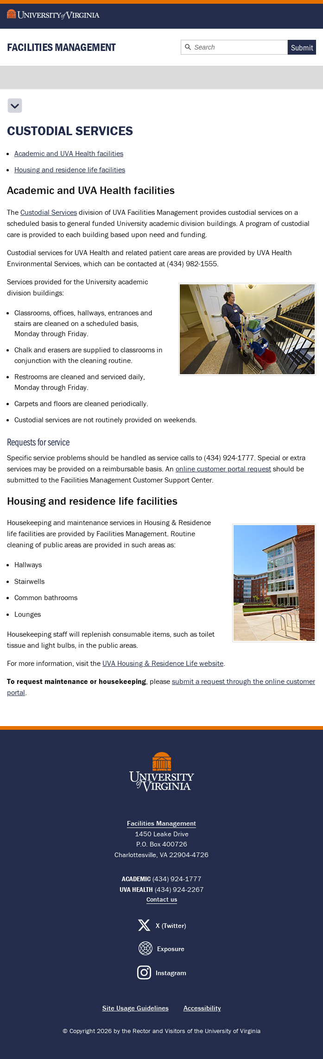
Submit (302, 47)
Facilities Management (61, 47)
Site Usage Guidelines (135, 1007)
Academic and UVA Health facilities (68, 153)
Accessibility (202, 1007)
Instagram (171, 972)
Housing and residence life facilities (69, 169)
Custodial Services (48, 212)
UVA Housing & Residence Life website (162, 663)
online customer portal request (223, 468)
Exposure (170, 948)
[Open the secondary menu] (15, 105)
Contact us (161, 899)
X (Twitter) (171, 925)
